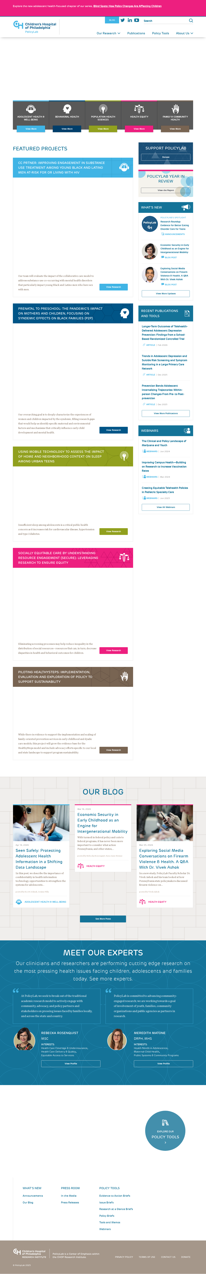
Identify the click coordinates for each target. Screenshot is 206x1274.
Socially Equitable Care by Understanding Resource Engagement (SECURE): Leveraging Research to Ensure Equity (58, 558)
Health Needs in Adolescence (151, 1048)
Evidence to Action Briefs (114, 1195)
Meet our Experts (103, 953)
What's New (32, 1188)
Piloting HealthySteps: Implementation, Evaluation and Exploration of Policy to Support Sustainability (55, 677)
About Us (182, 33)
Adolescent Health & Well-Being (45, 901)
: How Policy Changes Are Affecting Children (127, 6)
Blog (112, 20)
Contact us (168, 1257)
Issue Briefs (106, 1202)
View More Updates (166, 293)
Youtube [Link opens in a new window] (136, 20)
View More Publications (166, 413)
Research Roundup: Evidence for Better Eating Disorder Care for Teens (174, 225)
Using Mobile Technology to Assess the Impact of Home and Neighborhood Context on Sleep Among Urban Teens (61, 456)
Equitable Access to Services (57, 1055)
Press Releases (70, 1202)
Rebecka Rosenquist (59, 1033)
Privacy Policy (124, 1257)
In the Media (68, 1195)
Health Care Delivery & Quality (58, 1051)
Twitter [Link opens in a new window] (122, 20)
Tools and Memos (109, 1222)
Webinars (151, 451)
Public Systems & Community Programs (156, 1055)
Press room (70, 1188)
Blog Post (171, 257)
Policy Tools (160, 33)
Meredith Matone (150, 1033)
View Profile (71, 1063)
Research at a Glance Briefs (116, 1209)
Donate (165, 157)
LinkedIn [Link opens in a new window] (129, 20)
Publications (136, 33)
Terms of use (147, 1257)
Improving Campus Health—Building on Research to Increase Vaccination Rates (164, 467)
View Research (113, 287)
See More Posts (103, 918)
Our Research (106, 33)
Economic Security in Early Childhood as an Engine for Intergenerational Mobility (174, 249)
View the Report (166, 190)
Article (150, 345)
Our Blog (28, 1202)
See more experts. (111, 978)
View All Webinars (166, 507)
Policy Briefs (106, 1216)
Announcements (175, 234)
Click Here (165, 1142)
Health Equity (95, 866)
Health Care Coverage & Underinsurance (64, 1048)
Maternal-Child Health (146, 1051)
